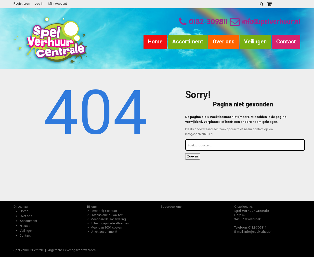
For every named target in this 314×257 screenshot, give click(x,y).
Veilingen (255, 42)
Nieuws (25, 226)
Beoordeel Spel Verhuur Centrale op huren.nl (180, 228)
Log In (39, 3)
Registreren (21, 3)
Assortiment (187, 42)
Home (155, 42)
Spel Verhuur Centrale (28, 250)
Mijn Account (57, 3)
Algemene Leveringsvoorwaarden (72, 250)
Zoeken (192, 156)
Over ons (224, 42)
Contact (286, 42)
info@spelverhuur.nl (265, 21)
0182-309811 (208, 21)
